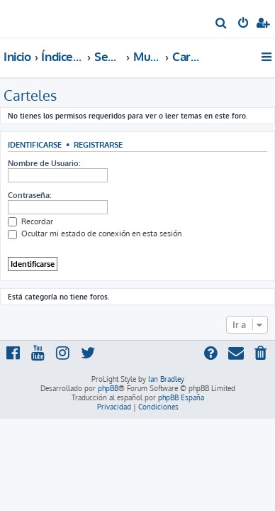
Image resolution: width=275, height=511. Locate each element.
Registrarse (98, 144)
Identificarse (35, 144)
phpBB (108, 388)
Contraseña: (29, 195)
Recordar (30, 221)
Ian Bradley (166, 379)
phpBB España (181, 397)
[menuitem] (221, 24)
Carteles (30, 95)
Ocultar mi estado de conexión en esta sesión (94, 233)
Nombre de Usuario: (44, 163)
